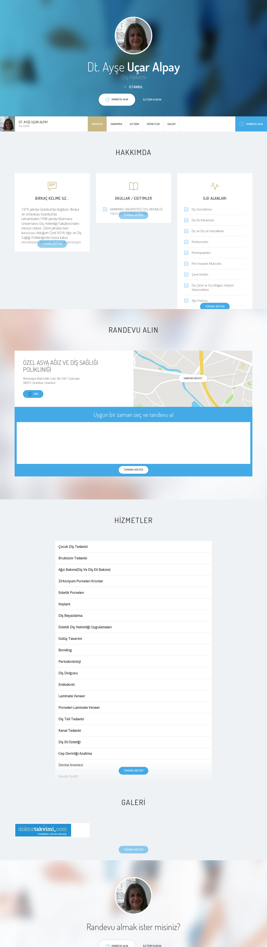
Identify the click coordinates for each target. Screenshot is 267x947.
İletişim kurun (152, 99)
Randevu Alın (251, 124)
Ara (33, 394)
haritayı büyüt (193, 378)
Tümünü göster (215, 306)
